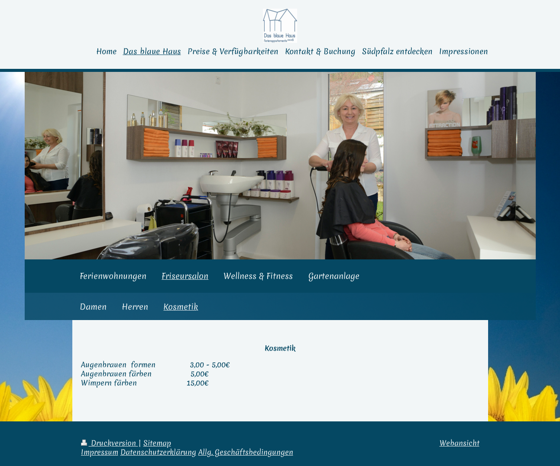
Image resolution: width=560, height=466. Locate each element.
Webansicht (459, 443)
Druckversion (109, 443)
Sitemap (157, 443)
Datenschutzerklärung (158, 452)
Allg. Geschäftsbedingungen (245, 452)
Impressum (99, 452)
